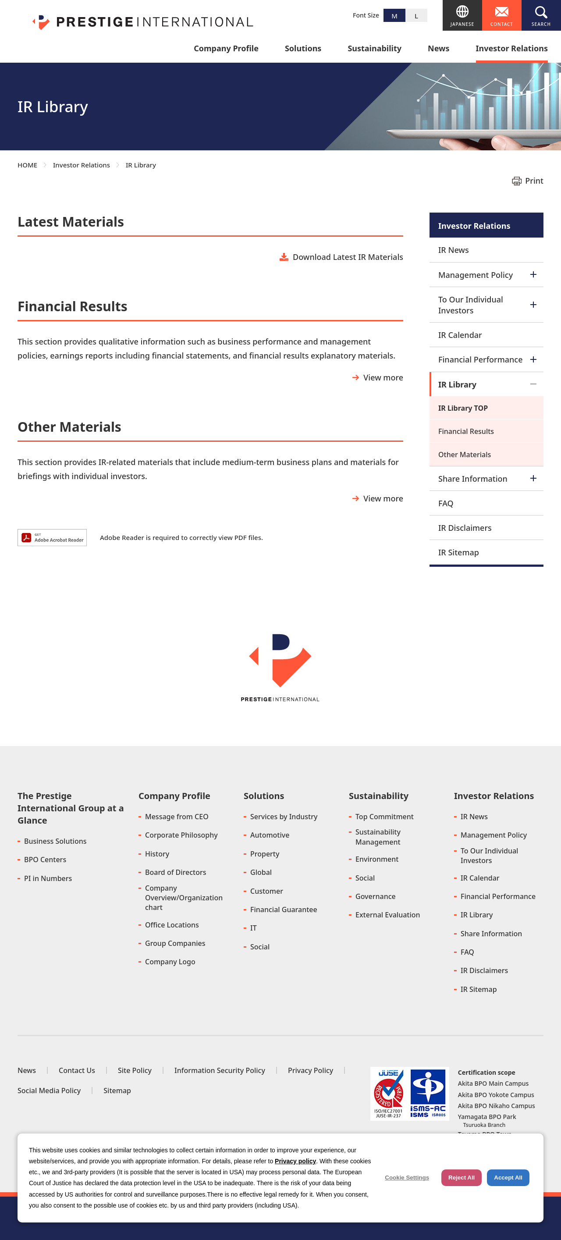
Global (261, 872)
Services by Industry (283, 816)
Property (264, 854)
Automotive (269, 835)
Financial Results (466, 431)
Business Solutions (55, 841)
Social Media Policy (49, 1090)
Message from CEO (177, 816)
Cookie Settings (407, 1177)
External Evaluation (387, 915)
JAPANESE (462, 24)
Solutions (303, 48)
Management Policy (487, 275)
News (438, 48)
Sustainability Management (378, 836)
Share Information (487, 478)
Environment (376, 859)
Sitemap (117, 1090)
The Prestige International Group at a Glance (71, 808)
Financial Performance (487, 359)
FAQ (446, 503)
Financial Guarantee (283, 909)
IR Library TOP (463, 408)
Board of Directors (175, 872)
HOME (27, 164)
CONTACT (501, 24)
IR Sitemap (458, 552)
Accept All (508, 1177)
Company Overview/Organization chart (184, 898)
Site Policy (135, 1070)
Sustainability (374, 48)
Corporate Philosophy (181, 835)
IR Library (487, 384)
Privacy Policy (310, 1070)
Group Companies (175, 943)
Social (260, 947)
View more (383, 377)
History (157, 854)
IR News (453, 250)
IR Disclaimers (465, 527)
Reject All (461, 1177)
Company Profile (226, 48)
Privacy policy (295, 1161)
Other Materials (464, 454)
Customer (266, 891)
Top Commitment (384, 816)
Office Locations (172, 925)
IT (253, 928)
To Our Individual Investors (487, 305)
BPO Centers (45, 859)
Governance (375, 896)
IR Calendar (460, 335)
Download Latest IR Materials (348, 257)
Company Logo (170, 961)
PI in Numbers (48, 878)
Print (534, 180)
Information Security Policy (219, 1070)
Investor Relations (512, 48)
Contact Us (77, 1070)
